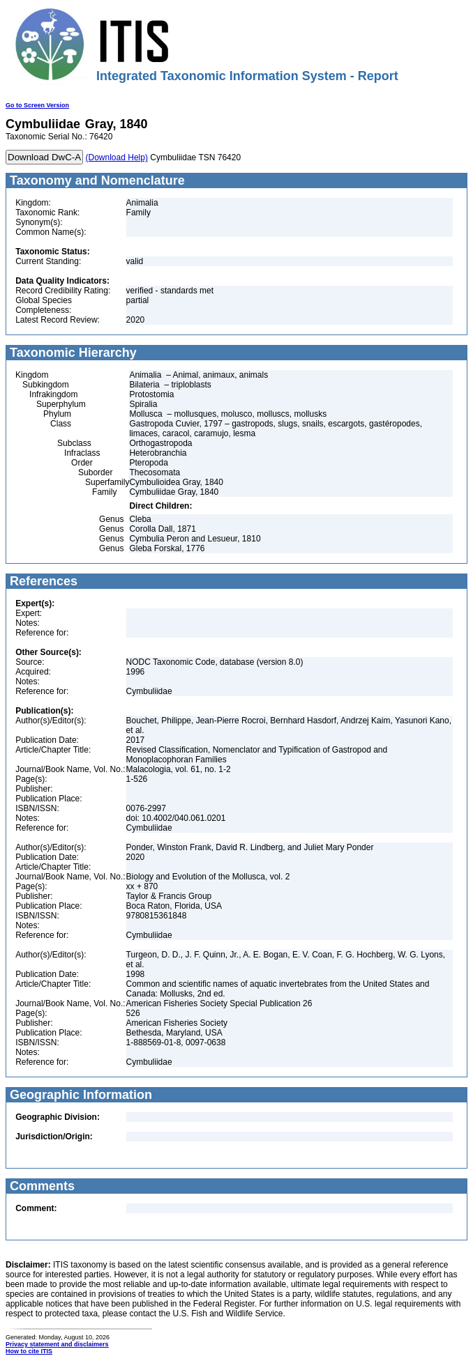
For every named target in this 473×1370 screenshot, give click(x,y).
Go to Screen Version (37, 105)
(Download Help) (117, 157)
